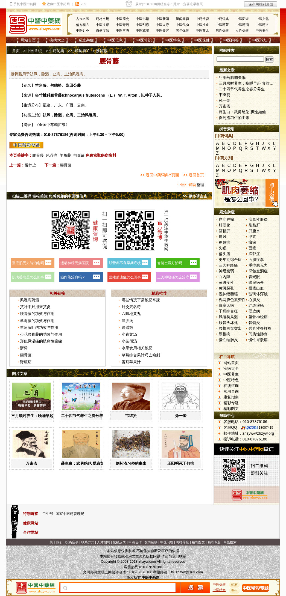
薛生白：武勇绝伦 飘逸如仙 (84, 463)
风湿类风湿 (228, 317)
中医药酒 (242, 25)
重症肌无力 (258, 265)
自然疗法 (102, 30)
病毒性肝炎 (258, 219)
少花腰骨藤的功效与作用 (41, 334)
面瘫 (252, 248)
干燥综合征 (228, 311)
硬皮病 (254, 311)
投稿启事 (71, 542)
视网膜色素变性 (232, 299)
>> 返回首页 (193, 175)
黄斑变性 (226, 282)
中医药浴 (262, 25)
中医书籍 (142, 19)
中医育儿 (202, 30)
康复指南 (231, 397)
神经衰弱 (226, 271)
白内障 (224, 277)
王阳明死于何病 (180, 463)
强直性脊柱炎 (260, 328)
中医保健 (202, 40)
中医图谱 (242, 19)
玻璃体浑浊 (258, 294)
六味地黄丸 (131, 313)
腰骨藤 (38, 155)
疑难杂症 (86, 40)
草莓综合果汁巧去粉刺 (141, 355)
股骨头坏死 (228, 322)
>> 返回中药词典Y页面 (159, 175)
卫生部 (47, 514)
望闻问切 (182, 19)
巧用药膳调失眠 (232, 77)
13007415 (266, 428)
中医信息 (115, 40)
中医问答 (231, 40)
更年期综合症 (230, 259)
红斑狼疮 (256, 305)
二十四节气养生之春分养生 (84, 415)
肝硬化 (224, 225)
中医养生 (262, 30)
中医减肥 (142, 30)
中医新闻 (162, 19)
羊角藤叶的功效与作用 (39, 327)
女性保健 (242, 30)
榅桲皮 (30, 165)
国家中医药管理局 (70, 514)
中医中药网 (187, 185)
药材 (234, 584)
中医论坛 (260, 40)
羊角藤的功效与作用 (37, 320)
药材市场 (102, 19)
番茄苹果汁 (131, 362)
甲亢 (252, 236)
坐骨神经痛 (258, 317)
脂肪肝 (254, 225)
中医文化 (262, 19)
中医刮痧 (142, 25)
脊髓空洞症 (258, 271)
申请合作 (135, 542)
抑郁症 (254, 254)
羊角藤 (65, 155)
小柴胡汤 (129, 341)
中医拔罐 (102, 25)
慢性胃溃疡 (258, 340)
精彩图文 (231, 408)
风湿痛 (51, 155)
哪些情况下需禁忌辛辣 (141, 300)
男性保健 (222, 30)
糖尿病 (224, 242)
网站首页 (28, 40)
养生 (234, 590)
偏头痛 (224, 254)
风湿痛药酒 (29, 300)
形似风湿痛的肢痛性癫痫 (41, 341)
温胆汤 (127, 320)
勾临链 (78, 155)
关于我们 (56, 542)
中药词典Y (80, 51)
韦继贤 (131, 415)
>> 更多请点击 (195, 196)
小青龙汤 (129, 334)
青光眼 (254, 277)
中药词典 (222, 19)
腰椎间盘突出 (230, 328)
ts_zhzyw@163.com (187, 572)
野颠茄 (25, 362)
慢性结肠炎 (228, 340)
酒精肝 (224, 231)
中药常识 (202, 19)
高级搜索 (230, 542)
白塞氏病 (226, 305)
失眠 (222, 248)
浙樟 (24, 348)
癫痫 (252, 242)
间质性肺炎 (258, 334)
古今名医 (82, 19)
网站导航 (182, 542)
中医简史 (122, 19)
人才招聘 (103, 542)
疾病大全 (57, 40)
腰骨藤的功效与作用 (37, 313)
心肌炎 (254, 299)
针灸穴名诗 (131, 307)
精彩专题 (231, 403)
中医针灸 (82, 30)
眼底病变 (256, 282)
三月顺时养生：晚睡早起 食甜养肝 (40, 415)
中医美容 (162, 30)
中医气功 (182, 25)
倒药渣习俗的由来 (131, 463)
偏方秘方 (82, 25)
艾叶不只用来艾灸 (35, 307)
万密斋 (31, 463)
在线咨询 (231, 385)
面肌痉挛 (256, 259)
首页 (16, 51)
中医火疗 (162, 25)
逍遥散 (127, 327)
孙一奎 (180, 415)
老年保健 (182, 30)
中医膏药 (122, 25)
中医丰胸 (122, 30)
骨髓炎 (254, 322)
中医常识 (144, 40)
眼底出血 (256, 288)
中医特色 (173, 40)
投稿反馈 (119, 542)
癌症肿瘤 (226, 219)
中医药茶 (222, 25)
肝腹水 (254, 231)
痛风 (222, 236)
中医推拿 (202, 25)
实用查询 (231, 391)
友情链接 (150, 542)
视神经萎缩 (228, 294)
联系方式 (87, 542)
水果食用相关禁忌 (137, 348)
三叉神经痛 (228, 265)
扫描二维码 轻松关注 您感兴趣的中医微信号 (49, 196)
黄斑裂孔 (226, 288)
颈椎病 (224, 334)
